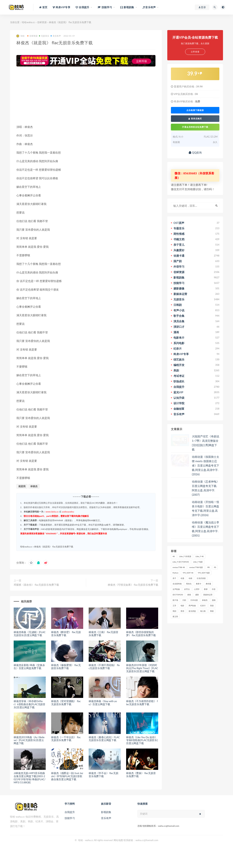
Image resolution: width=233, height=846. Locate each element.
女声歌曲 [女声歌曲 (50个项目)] (176, 589)
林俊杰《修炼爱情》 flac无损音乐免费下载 (66, 666)
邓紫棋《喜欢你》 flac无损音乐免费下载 (36, 584)
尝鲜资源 (42, 22)
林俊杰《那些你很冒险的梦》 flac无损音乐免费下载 (141, 633)
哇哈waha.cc (28, 22)
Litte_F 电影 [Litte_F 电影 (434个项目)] (198, 562)
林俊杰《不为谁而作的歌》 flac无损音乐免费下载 (142, 703)
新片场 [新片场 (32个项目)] (175, 600)
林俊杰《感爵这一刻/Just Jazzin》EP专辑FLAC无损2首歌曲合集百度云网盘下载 (67, 776)
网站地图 (118, 840)
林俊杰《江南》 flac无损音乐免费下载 (103, 633)
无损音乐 (44, 36)
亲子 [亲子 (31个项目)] (174, 578)
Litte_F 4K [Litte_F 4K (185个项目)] (200, 556)
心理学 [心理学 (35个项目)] (197, 589)
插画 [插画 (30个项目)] (189, 595)
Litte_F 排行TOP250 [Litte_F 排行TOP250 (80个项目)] (181, 562)
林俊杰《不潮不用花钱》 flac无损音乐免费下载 (104, 666)
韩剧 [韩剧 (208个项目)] (212, 611)
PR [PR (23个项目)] (208, 567)
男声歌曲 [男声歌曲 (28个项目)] (192, 605)
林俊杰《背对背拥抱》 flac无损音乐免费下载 (66, 703)
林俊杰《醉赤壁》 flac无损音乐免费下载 (66, 633)
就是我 (21, 486)
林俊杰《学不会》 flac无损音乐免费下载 (103, 774)
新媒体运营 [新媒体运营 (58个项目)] (207, 595)
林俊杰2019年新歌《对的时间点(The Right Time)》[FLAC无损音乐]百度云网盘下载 (142, 668)
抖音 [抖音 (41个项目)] (214, 589)
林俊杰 (33, 486)
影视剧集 (106, 812)
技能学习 (70, 818)
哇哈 (20, 36)
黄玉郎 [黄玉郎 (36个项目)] (175, 616)
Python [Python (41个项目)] (175, 573)
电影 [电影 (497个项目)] (182, 605)
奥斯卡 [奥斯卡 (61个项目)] (198, 584)
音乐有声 (56, 36)
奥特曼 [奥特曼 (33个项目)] (208, 584)
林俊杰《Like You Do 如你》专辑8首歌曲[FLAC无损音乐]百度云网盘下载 (142, 740)
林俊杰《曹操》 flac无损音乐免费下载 (141, 774)
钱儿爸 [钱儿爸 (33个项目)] (203, 611)
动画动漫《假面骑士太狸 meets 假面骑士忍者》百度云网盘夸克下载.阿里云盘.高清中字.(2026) (205, 465)
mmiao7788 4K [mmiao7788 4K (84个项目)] (179, 567)
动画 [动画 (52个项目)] (190, 578)
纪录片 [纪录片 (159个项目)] (203, 605)
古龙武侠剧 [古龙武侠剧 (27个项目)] (201, 578)
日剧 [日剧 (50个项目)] (184, 600)
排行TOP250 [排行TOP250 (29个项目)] (178, 595)
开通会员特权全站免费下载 (195, 127)
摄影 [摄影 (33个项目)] (197, 595)
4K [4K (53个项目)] (174, 556)
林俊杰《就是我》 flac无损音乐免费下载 (53, 546)
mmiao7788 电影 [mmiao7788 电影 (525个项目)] (196, 567)
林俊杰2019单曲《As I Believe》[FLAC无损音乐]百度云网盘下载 (29, 740)
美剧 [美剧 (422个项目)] (212, 605)
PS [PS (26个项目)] (215, 567)
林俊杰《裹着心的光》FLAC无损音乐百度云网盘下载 (104, 739)
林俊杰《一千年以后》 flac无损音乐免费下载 (66, 739)
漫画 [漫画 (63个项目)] (214, 600)
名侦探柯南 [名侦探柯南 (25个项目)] (177, 584)
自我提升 (70, 812)
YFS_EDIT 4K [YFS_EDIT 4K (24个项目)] (188, 573)
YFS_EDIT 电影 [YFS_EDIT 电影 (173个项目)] (204, 573)
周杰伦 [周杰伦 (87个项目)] (188, 584)
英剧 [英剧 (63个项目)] (174, 611)
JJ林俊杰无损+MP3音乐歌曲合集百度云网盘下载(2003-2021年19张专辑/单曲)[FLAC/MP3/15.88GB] (30, 777)
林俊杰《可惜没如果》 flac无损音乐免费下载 (133, 584)
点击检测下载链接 (195, 110)
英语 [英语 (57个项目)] (182, 611)
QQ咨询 (195, 152)
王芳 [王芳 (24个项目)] (174, 605)
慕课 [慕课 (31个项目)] (206, 589)
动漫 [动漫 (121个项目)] (182, 578)
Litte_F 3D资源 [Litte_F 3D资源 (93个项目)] (185, 556)
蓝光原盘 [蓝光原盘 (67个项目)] (192, 611)
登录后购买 (195, 118)
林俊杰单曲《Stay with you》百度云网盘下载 (103, 703)
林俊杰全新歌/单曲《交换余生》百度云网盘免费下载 (29, 666)
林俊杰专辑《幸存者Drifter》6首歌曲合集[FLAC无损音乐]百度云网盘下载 (29, 704)
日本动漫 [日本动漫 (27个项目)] (194, 600)
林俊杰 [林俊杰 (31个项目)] (205, 600)
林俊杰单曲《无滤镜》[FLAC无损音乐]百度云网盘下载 (30, 633)
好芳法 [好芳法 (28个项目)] (187, 589)
